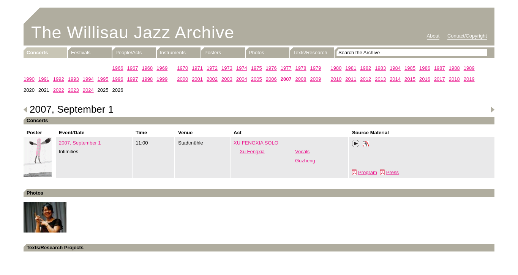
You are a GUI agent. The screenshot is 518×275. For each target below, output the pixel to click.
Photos (256, 52)
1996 (117, 79)
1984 (395, 68)
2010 (335, 79)
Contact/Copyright (467, 36)
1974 (241, 68)
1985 (409, 68)
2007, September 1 (80, 143)
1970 (182, 68)
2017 (439, 79)
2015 (409, 79)
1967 (132, 68)
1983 (380, 68)
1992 (58, 79)
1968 (147, 68)
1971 (197, 68)
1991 (43, 79)
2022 (58, 90)
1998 (147, 79)
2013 (380, 79)
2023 (73, 90)
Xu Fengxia (252, 151)
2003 (226, 79)
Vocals (302, 151)
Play (356, 144)
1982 (365, 68)
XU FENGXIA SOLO (256, 143)
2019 (469, 79)
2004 (241, 79)
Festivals (80, 52)
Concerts (37, 52)
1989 (469, 68)
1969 (161, 68)
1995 (103, 79)
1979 (315, 68)
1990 (29, 79)
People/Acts (128, 52)
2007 (286, 79)
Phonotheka (366, 144)
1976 (271, 68)
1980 (335, 68)
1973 (226, 68)
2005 (256, 79)
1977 (286, 68)
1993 (73, 79)
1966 (117, 68)
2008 (300, 79)
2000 (182, 79)
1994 (88, 79)
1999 (161, 79)
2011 (350, 79)
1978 (300, 68)
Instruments (173, 52)
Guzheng (305, 160)
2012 (365, 79)
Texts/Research (310, 52)
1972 (212, 68)
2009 (315, 79)
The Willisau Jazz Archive (132, 32)
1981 (350, 68)
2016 (424, 79)
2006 (271, 79)
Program (367, 172)
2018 (454, 79)
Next (492, 110)
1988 (454, 68)
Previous (25, 110)
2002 (212, 79)
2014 (395, 79)
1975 (256, 68)
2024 (88, 90)
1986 (424, 68)
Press (392, 172)
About (433, 36)
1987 (439, 68)
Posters (212, 52)
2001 (197, 79)
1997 (132, 79)
